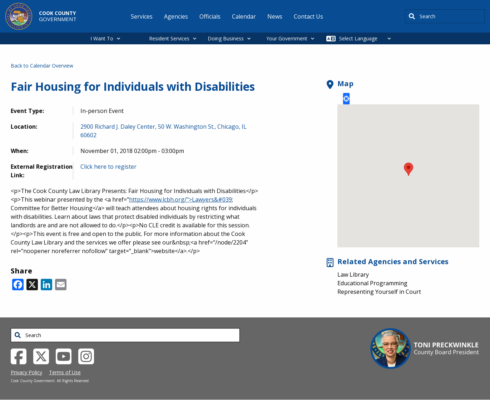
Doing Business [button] (226, 38)
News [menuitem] (274, 16)
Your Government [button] (286, 38)
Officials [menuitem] (210, 16)
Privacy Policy (26, 372)
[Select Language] (367, 38)
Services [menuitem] (142, 16)
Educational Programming (372, 283)
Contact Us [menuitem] (308, 16)
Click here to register (108, 167)
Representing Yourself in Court (379, 292)
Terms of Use (65, 372)
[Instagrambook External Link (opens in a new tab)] (88, 356)
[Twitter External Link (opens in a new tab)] (43, 356)
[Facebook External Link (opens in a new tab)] (21, 356)
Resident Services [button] (169, 38)
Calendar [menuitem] (244, 16)
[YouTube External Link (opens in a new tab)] (66, 356)
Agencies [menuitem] (176, 16)
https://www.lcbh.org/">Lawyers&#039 (180, 199)
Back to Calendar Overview (42, 65)
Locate (346, 98)
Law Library (353, 274)
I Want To (101, 38)
